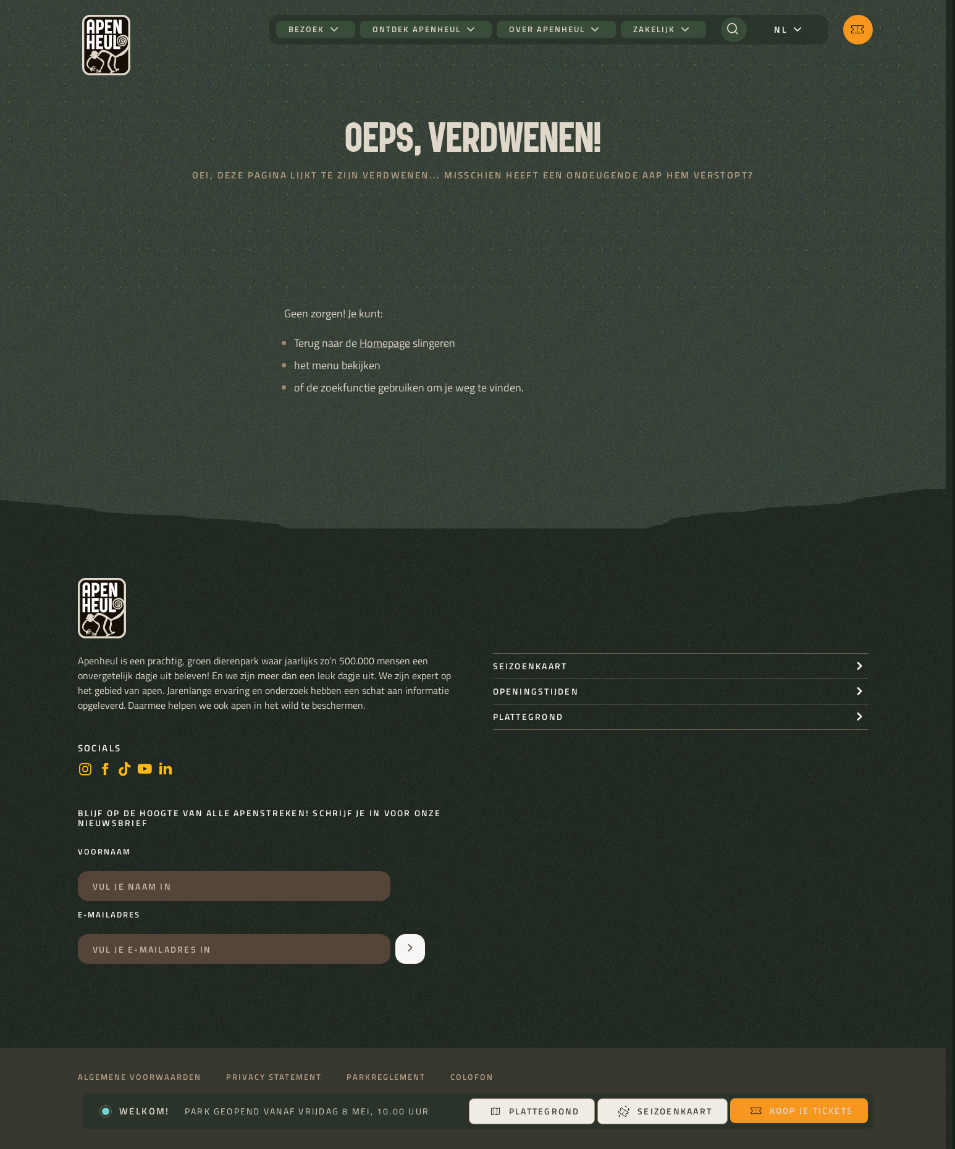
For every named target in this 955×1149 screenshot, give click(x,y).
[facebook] (105, 770)
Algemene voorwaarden (139, 1077)
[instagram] (85, 770)
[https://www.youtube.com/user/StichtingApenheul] (145, 770)
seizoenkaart (530, 665)
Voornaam (104, 852)
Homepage (385, 343)
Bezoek (306, 29)
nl (780, 29)
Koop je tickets (802, 1110)
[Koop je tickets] (858, 29)
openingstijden (536, 691)
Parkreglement (386, 1077)
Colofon (472, 1077)
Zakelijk (654, 29)
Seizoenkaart (665, 1111)
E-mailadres (109, 915)
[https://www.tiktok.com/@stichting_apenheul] (124, 770)
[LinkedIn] (165, 770)
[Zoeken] (734, 29)
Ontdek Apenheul (416, 29)
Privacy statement (274, 1077)
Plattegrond (534, 1111)
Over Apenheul (547, 29)
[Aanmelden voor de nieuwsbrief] (410, 949)
